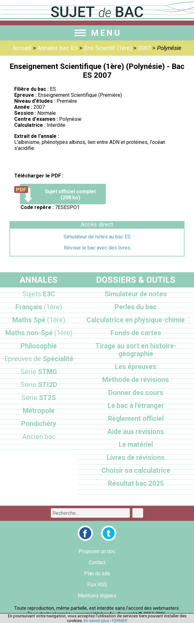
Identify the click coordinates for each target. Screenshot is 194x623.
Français (38, 307)
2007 (144, 48)
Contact (97, 562)
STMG (39, 372)
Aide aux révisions (135, 431)
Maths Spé (38, 320)
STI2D (39, 385)
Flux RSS (97, 585)
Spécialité (38, 359)
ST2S (38, 398)
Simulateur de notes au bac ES (97, 237)
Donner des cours (135, 393)
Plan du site (97, 574)
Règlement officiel (136, 419)
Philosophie (39, 346)
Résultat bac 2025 (136, 483)
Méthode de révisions (135, 380)
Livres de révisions (136, 457)
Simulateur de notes (136, 294)
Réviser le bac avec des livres (97, 248)
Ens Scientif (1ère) (108, 48)
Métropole (39, 411)
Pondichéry (38, 424)
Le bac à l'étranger (136, 406)
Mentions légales (97, 596)
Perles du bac (136, 307)
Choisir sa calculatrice (135, 470)
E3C (38, 294)
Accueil (22, 48)
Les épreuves (135, 367)
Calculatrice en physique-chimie (136, 320)
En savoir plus (96, 620)
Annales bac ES (58, 48)
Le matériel (136, 444)
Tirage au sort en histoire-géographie (135, 350)
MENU (97, 32)
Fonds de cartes (136, 333)
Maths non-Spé (38, 333)
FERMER (119, 620)
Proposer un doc (97, 551)
